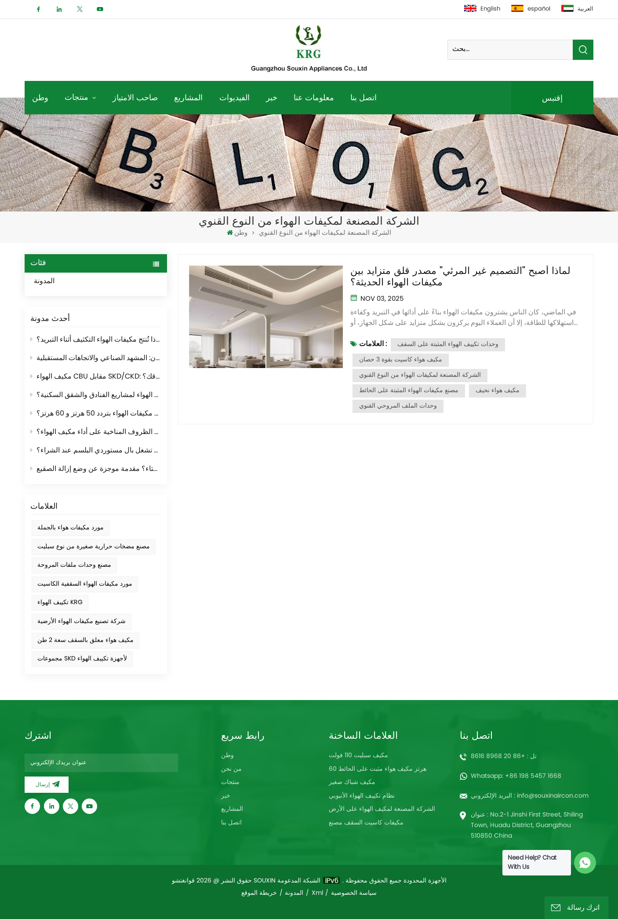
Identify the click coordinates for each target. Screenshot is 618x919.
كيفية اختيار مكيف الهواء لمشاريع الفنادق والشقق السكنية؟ (96, 395)
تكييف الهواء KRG (60, 603)
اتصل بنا (363, 97)
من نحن (231, 769)
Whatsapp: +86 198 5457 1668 (516, 776)
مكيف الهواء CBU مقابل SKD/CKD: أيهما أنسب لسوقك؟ (96, 377)
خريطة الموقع (259, 893)
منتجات (78, 97)
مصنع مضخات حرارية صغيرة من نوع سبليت (93, 547)
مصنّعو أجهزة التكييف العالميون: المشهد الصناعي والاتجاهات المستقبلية (96, 358)
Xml (317, 893)
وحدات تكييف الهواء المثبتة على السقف (447, 344)
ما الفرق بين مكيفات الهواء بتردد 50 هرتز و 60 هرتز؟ (96, 413)
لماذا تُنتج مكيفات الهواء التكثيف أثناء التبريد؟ (96, 340)
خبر (271, 97)
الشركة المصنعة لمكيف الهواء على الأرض (382, 809)
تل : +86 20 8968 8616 (504, 756)
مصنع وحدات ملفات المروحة (74, 565)
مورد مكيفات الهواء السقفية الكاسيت (84, 584)
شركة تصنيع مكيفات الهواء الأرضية (81, 621)
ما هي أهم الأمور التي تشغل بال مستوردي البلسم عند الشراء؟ (96, 450)
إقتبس (552, 98)
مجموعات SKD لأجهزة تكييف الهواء (82, 659)
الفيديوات (234, 97)
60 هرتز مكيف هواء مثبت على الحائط (377, 769)
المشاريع (188, 97)
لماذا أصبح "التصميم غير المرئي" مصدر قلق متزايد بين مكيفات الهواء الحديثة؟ (460, 277)
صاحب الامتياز (135, 97)
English (482, 9)
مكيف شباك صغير (352, 782)
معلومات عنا (314, 97)
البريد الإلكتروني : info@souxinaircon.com (530, 796)
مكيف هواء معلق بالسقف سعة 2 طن (85, 640)
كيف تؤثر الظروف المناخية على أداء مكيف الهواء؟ (96, 432)
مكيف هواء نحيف (498, 391)
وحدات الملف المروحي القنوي (398, 406)
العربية (577, 9)
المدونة (53, 282)
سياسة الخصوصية (354, 893)
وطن (40, 97)
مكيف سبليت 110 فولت (358, 756)
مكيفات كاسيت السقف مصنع (366, 823)
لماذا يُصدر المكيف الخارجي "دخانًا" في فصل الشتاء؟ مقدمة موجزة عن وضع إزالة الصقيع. (96, 469)
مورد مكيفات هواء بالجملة (70, 528)
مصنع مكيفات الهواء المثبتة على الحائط (408, 391)
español (530, 9)
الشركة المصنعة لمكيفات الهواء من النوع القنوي (420, 375)
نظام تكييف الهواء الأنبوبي (362, 796)
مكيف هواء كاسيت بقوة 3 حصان (400, 360)
